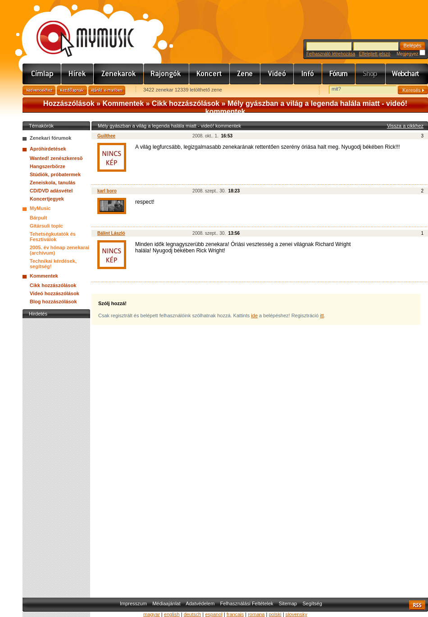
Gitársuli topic (46, 226)
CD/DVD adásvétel (51, 190)
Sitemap (288, 603)
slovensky (296, 614)
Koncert (209, 74)
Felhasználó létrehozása (330, 53)
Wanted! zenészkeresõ (56, 158)
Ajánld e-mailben (106, 90)
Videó (277, 74)
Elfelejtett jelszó (374, 53)
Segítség (312, 603)
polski (275, 614)
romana (256, 614)
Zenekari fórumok (50, 138)
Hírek (77, 74)
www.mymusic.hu (78, 29)
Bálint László (111, 233)
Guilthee (106, 135)
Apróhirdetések (48, 148)
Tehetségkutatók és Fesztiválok (53, 236)
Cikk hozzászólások (185, 103)
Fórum (338, 74)
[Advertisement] (56, 455)
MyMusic (40, 208)
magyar (151, 614)
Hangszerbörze (47, 166)
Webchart (407, 74)
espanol (214, 614)
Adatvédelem (200, 603)
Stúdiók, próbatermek (55, 174)
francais (235, 614)
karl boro (107, 190)
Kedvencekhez (39, 90)
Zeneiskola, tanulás (52, 182)
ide (254, 315)
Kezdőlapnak (72, 90)
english (172, 614)
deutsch (192, 614)
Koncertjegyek (47, 198)
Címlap (42, 74)
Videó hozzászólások (54, 293)
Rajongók (166, 74)
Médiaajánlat (166, 603)
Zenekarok (119, 74)
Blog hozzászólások (53, 301)
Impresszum (133, 603)
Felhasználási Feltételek (246, 603)
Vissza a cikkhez (405, 125)
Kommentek (123, 103)
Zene (245, 74)
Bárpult (38, 217)
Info (308, 74)
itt (322, 315)
